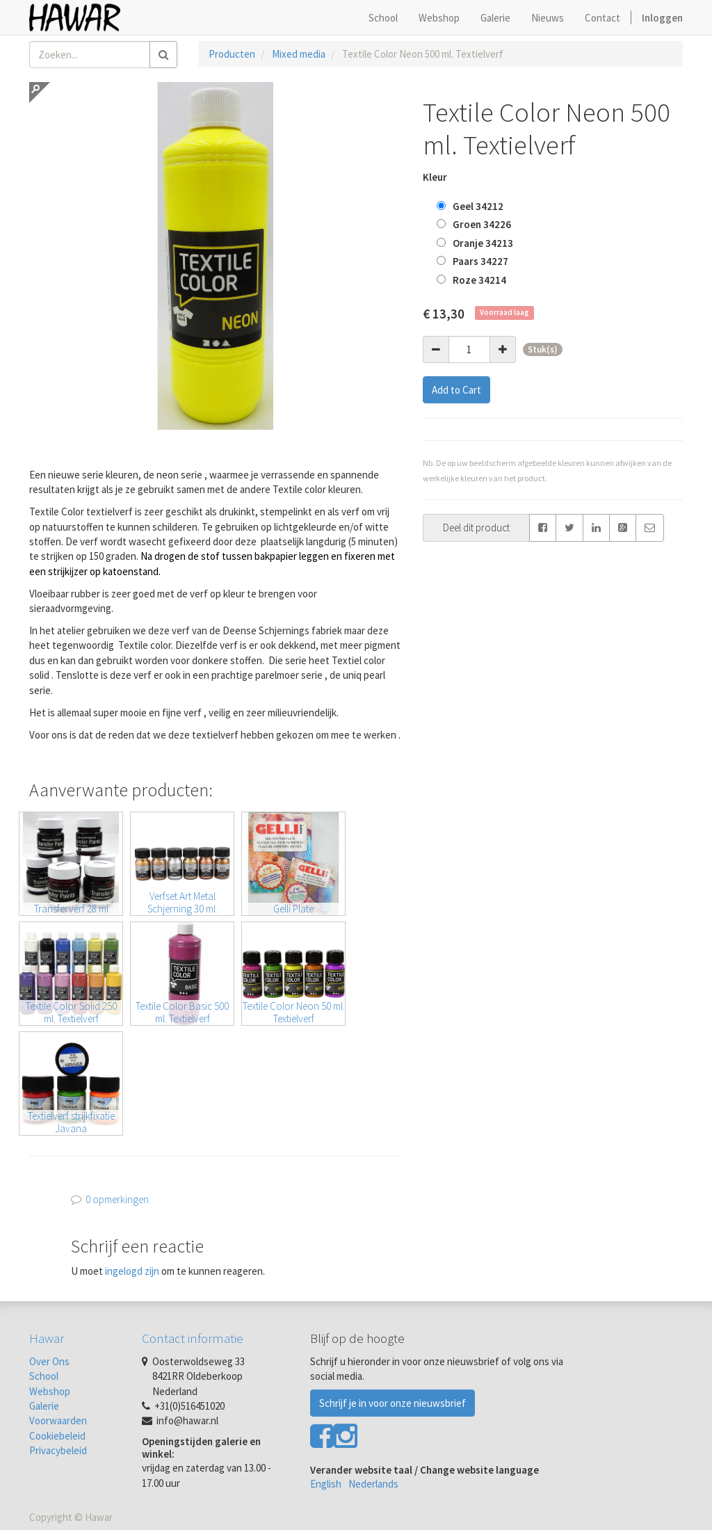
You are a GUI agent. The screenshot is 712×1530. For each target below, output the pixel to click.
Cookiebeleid (57, 1435)
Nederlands (373, 1483)
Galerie (44, 1405)
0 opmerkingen (117, 1199)
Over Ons (49, 1361)
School (43, 1376)
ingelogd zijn (132, 1271)
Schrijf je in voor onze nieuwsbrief (392, 1403)
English (325, 1483)
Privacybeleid (58, 1450)
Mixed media (298, 54)
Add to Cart (456, 389)
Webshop (49, 1391)
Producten (232, 54)
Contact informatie (192, 1338)
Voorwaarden (58, 1420)
